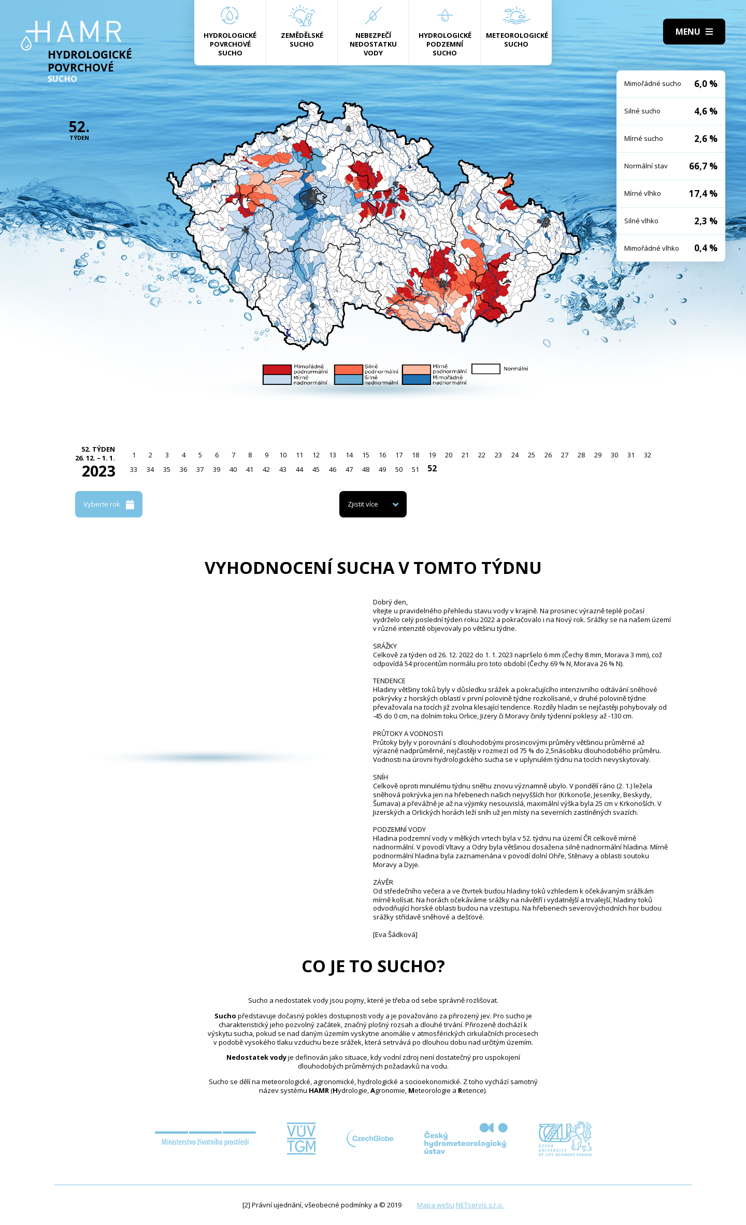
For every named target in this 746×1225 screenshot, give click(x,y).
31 (631, 454)
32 (647, 454)
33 (133, 469)
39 (216, 469)
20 (448, 454)
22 (481, 454)
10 (282, 454)
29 (597, 454)
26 (548, 454)
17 (399, 454)
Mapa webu (435, 1204)
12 (316, 454)
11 (299, 454)
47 (349, 469)
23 (498, 454)
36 (183, 469)
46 (332, 469)
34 (150, 469)
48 (365, 469)
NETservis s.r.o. (480, 1204)
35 (166, 469)
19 (432, 454)
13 (332, 454)
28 (581, 454)
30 (614, 454)
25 (531, 454)
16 (382, 454)
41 (249, 469)
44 (299, 469)
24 (515, 454)
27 (564, 454)
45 (316, 469)
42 (266, 469)
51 (415, 469)
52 (432, 468)
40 (233, 469)
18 (415, 454)
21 (465, 454)
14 (349, 454)
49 (382, 469)
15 (365, 454)
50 (399, 469)
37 (200, 469)
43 (282, 469)
